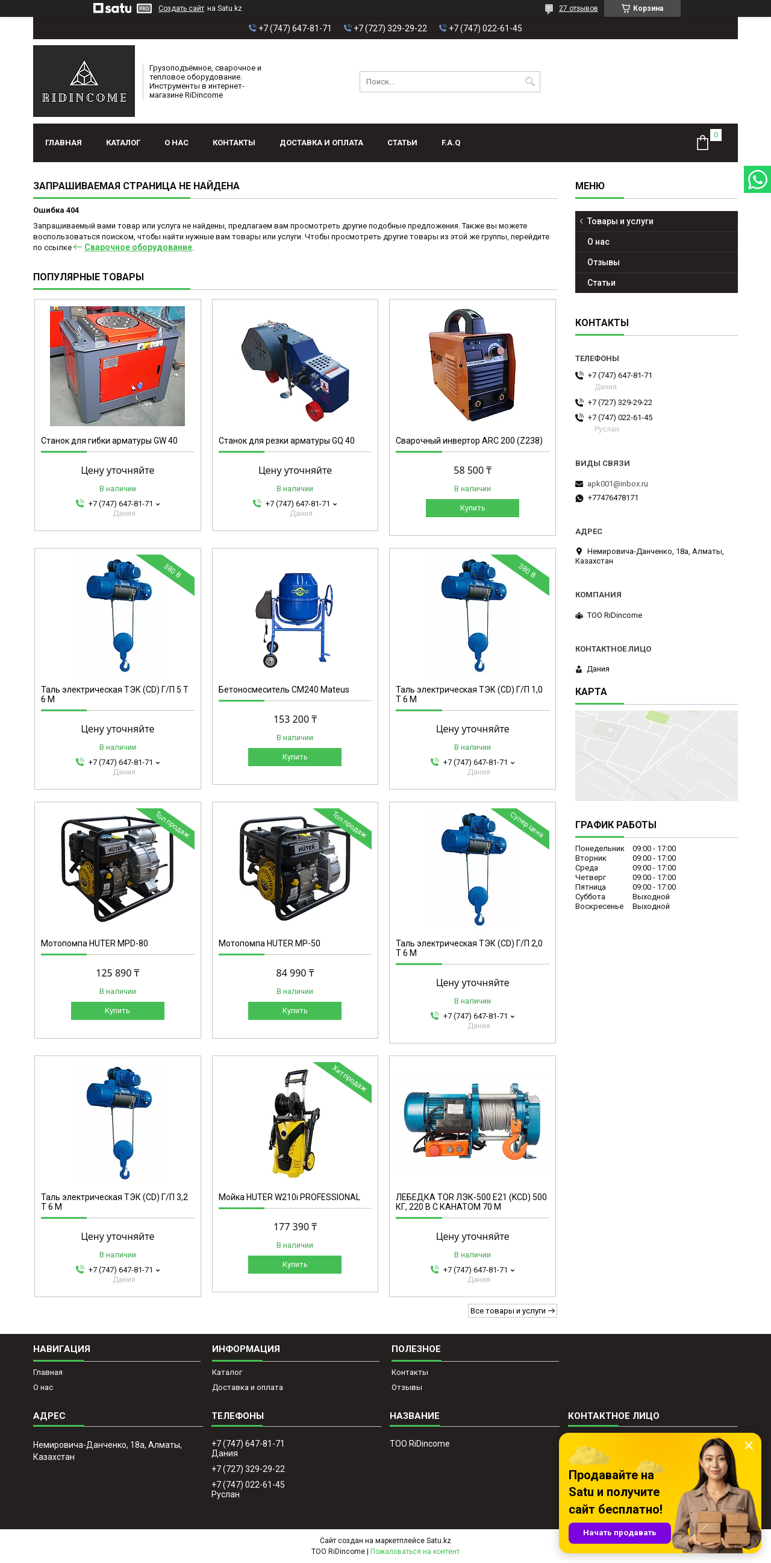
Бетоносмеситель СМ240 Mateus (284, 689)
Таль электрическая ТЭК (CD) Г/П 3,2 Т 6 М (114, 1202)
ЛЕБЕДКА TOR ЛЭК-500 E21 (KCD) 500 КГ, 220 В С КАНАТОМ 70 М (471, 1202)
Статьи (402, 142)
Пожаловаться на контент (415, 1551)
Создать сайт (181, 8)
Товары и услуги (620, 221)
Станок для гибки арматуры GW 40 (109, 440)
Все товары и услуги (508, 1310)
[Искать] (529, 81)
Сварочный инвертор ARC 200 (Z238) (469, 440)
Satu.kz (438, 1540)
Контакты (234, 142)
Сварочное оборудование (138, 247)
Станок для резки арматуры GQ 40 (287, 440)
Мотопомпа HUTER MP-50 (269, 943)
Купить (472, 507)
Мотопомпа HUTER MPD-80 (94, 943)
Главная (63, 142)
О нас (176, 142)
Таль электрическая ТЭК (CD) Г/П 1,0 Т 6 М (469, 694)
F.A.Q (451, 142)
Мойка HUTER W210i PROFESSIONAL (289, 1197)
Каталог (123, 142)
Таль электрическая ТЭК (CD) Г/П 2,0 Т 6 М (469, 948)
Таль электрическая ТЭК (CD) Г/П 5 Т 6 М (115, 694)
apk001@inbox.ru (617, 483)
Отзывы (603, 262)
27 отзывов (578, 8)
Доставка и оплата (321, 142)
